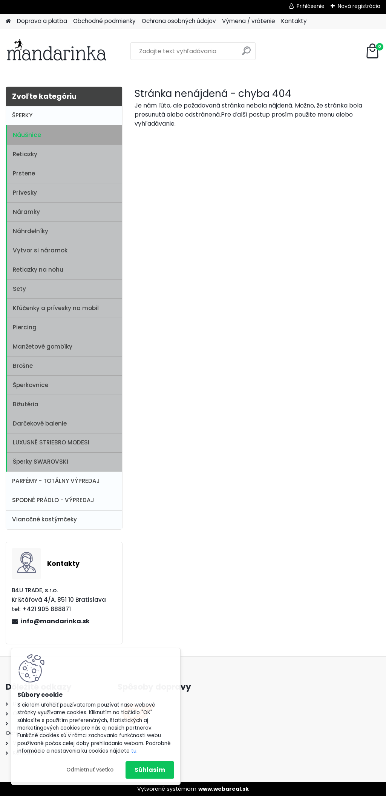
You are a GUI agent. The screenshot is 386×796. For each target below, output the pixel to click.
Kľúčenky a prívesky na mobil (56, 308)
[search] (246, 53)
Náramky (26, 212)
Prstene (24, 173)
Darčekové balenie (40, 423)
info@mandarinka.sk (55, 621)
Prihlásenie (311, 6)
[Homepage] (8, 21)
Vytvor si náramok (40, 250)
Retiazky (25, 154)
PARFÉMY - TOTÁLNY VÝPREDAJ (56, 481)
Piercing (25, 327)
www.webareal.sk (223, 789)
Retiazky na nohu (38, 270)
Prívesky (25, 193)
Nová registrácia (359, 6)
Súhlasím (150, 769)
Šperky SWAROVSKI (40, 462)
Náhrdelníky (30, 231)
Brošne (23, 366)
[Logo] (57, 51)
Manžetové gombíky (42, 346)
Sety (19, 289)
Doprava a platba (42, 21)
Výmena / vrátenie (248, 21)
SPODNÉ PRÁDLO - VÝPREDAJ (53, 500)
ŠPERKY (22, 115)
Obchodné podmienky (104, 21)
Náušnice (27, 135)
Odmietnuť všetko (89, 769)
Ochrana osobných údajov (179, 21)
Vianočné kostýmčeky (44, 519)
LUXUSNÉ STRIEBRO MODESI (51, 442)
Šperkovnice (30, 385)
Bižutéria (25, 404)
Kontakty (294, 21)
